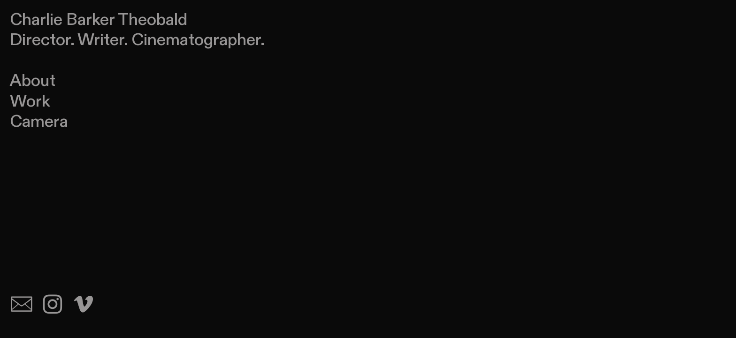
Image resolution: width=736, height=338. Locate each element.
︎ (83, 305)
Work (30, 101)
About (32, 80)
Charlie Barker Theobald (98, 19)
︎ (21, 305)
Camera (39, 121)
